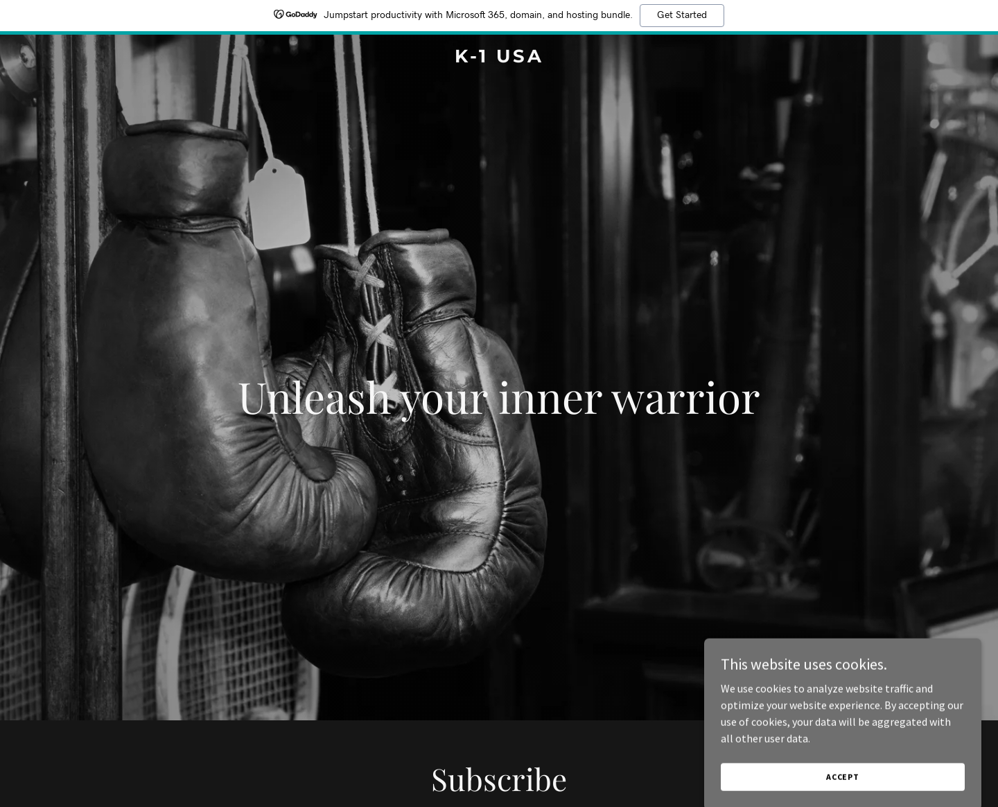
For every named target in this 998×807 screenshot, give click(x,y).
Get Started (682, 15)
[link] (499, 58)
